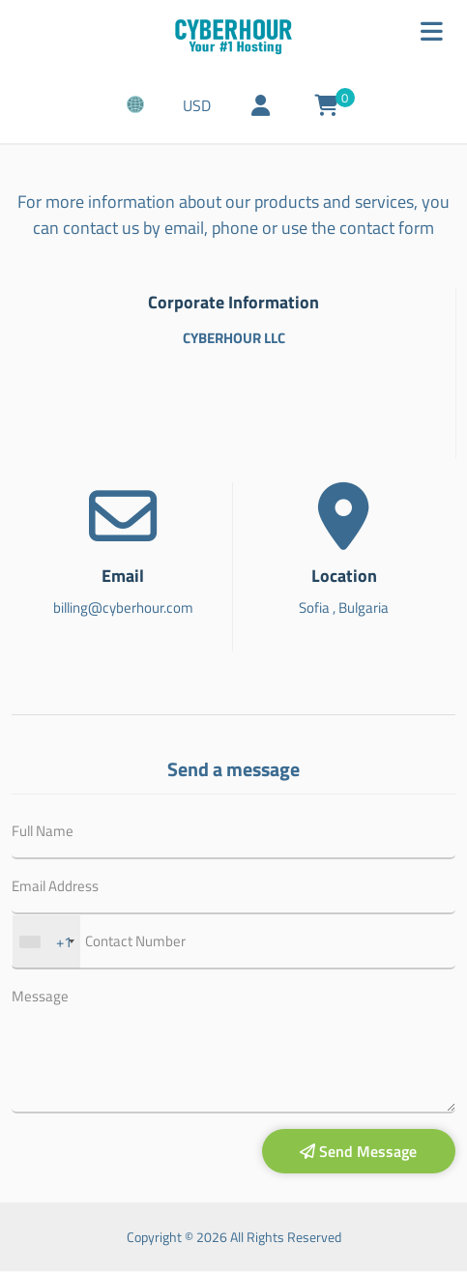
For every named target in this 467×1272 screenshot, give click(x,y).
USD (202, 108)
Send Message (358, 1153)
